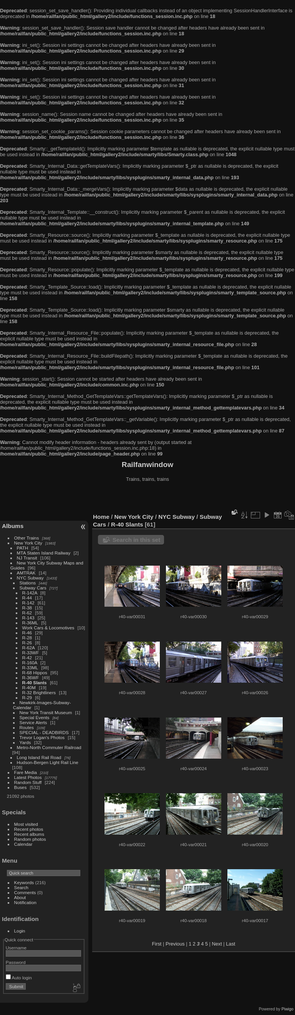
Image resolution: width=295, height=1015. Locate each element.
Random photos (30, 839)
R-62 (27, 612)
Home (101, 516)
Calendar (23, 844)
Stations (28, 582)
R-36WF (30, 677)
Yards (25, 742)
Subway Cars (33, 587)
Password (16, 962)
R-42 (27, 657)
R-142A (29, 592)
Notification (25, 902)
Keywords (24, 882)
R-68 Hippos (34, 672)
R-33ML (30, 667)
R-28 (27, 637)
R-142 (28, 602)
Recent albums (29, 834)
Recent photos (28, 829)
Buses (20, 787)
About (20, 897)
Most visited (26, 824)
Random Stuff (28, 782)
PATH (22, 547)
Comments (25, 892)
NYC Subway (30, 577)
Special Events (35, 717)
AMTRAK (26, 572)
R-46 (27, 632)
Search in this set (136, 539)
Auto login (19, 977)
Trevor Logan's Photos (42, 737)
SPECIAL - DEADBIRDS (44, 732)
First (157, 944)
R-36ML (30, 622)
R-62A (28, 647)
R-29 (27, 697)
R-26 (27, 642)
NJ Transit (27, 557)
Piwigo (287, 1009)
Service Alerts (33, 722)
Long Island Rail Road (39, 757)
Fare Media (25, 772)
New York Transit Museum (46, 712)
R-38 (27, 607)
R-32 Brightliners (39, 692)
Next (217, 944)
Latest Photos (28, 777)
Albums (12, 526)
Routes (27, 727)
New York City (28, 542)
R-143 (28, 617)
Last (230, 944)
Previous (175, 944)
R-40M (29, 687)
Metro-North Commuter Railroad (49, 747)
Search (21, 887)
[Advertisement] (147, 498)
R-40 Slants (34, 682)
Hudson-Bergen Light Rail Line (47, 762)
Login (19, 930)
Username (16, 947)
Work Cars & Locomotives (48, 627)
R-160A (29, 662)
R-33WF (30, 652)
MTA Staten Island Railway (44, 552)
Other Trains (26, 537)
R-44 (27, 597)
